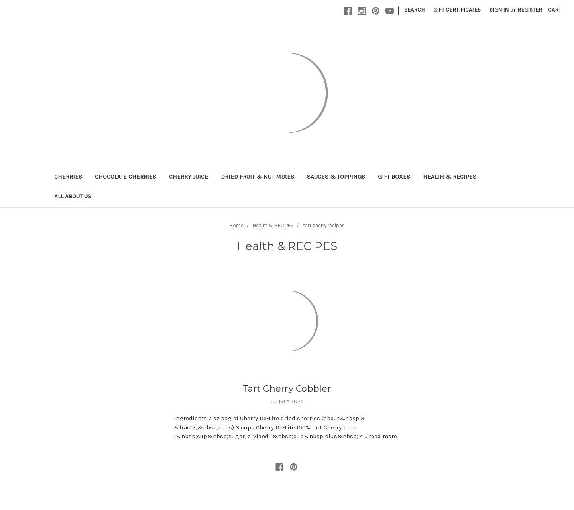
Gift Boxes (394, 176)
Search (414, 9)
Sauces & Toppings (336, 176)
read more (383, 436)
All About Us (72, 196)
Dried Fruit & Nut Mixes (257, 176)
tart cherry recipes (324, 225)
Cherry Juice (188, 176)
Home (237, 225)
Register (529, 9)
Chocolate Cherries (125, 176)
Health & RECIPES (449, 176)
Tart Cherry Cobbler (287, 388)
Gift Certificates (457, 9)
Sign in (499, 9)
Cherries (68, 176)
